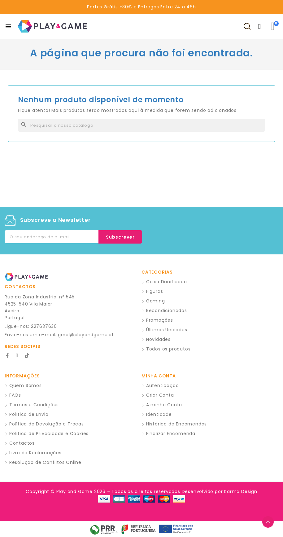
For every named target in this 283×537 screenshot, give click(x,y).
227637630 (44, 326)
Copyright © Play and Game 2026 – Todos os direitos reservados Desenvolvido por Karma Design (141, 491)
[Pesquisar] (141, 125)
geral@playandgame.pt (86, 335)
